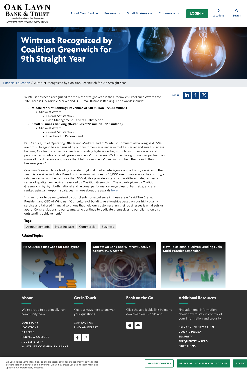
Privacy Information (196, 327)
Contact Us (83, 322)
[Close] (241, 363)
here (114, 190)
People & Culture (35, 336)
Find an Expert (86, 327)
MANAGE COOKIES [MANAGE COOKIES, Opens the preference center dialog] (159, 363)
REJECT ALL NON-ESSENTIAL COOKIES (203, 363)
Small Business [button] (138, 13)
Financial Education (16, 83)
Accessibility (32, 341)
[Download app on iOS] (129, 325)
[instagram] (85, 337)
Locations (30, 327)
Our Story (30, 322)
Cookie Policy (190, 331)
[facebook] (77, 337)
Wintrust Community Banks (45, 346)
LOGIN (197, 14)
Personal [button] (111, 13)
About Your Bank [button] (83, 13)
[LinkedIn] (187, 95)
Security (186, 336)
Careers (28, 332)
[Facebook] (195, 95)
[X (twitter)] (204, 95)
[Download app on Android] (138, 325)
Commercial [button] (168, 13)
